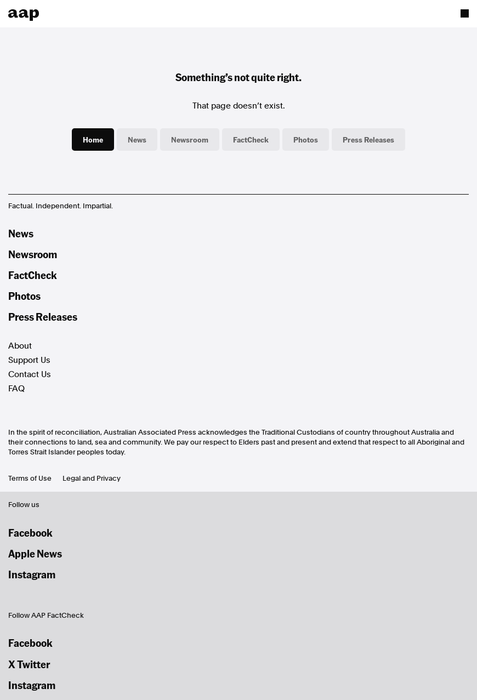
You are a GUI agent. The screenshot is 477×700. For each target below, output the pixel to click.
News (137, 139)
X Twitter (29, 664)
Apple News (35, 553)
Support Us (29, 360)
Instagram (31, 574)
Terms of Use (30, 478)
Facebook (30, 532)
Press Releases (368, 139)
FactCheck (251, 139)
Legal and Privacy (92, 478)
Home (93, 139)
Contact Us (29, 374)
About (20, 346)
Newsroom (189, 139)
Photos (305, 139)
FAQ (16, 389)
